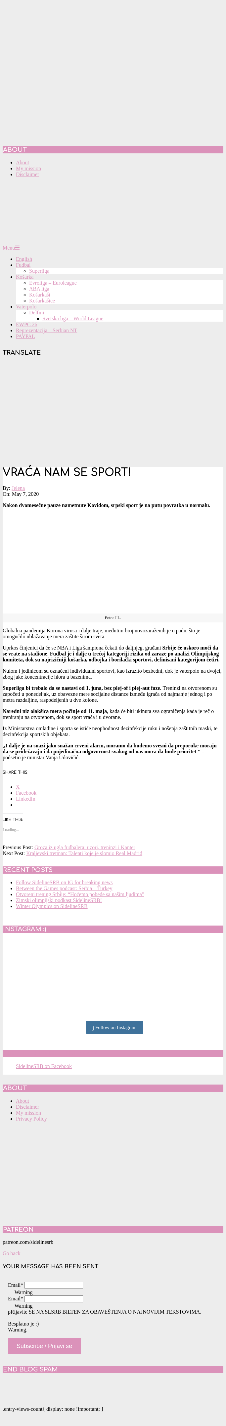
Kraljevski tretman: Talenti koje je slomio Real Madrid (84, 853)
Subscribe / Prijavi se (44, 1346)
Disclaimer (27, 1107)
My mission (28, 1113)
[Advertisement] (113, 412)
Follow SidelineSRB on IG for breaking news (64, 882)
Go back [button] (12, 1253)
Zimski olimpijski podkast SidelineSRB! (59, 900)
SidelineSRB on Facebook (50, 1053)
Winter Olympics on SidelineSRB (52, 906)
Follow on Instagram (115, 1028)
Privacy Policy (31, 1119)
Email (15, 1285)
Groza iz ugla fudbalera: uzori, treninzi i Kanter (84, 847)
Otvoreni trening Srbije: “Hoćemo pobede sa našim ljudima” (80, 894)
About (22, 1101)
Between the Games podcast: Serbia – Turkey (64, 888)
